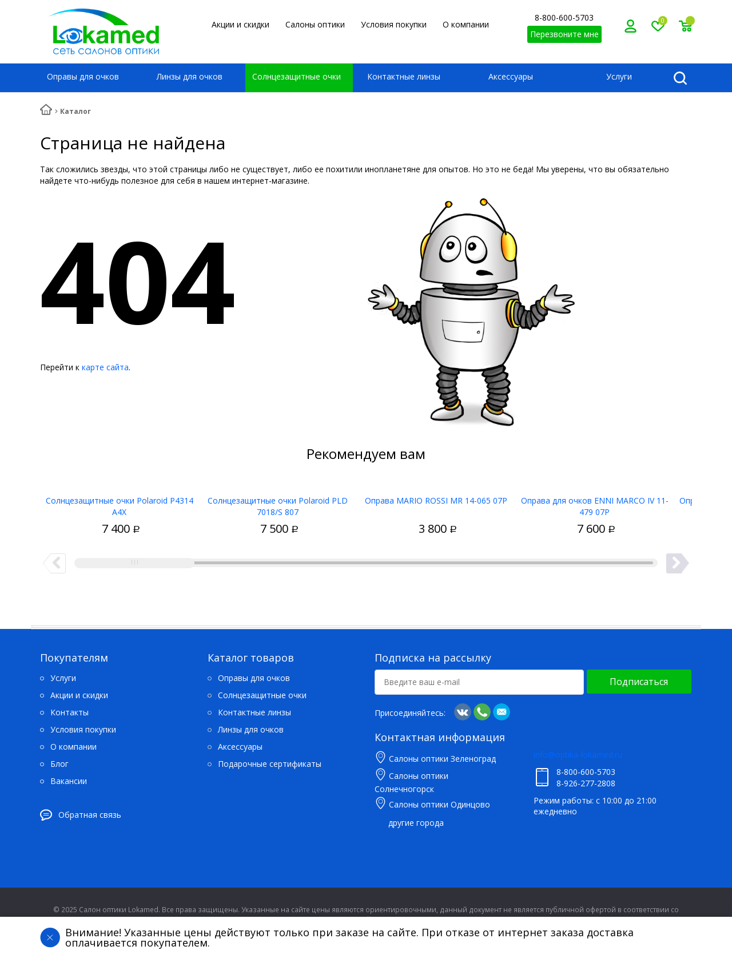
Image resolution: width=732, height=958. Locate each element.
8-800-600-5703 (564, 17)
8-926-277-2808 (585, 783)
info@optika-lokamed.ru (578, 754)
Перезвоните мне (564, 34)
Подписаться (639, 681)
